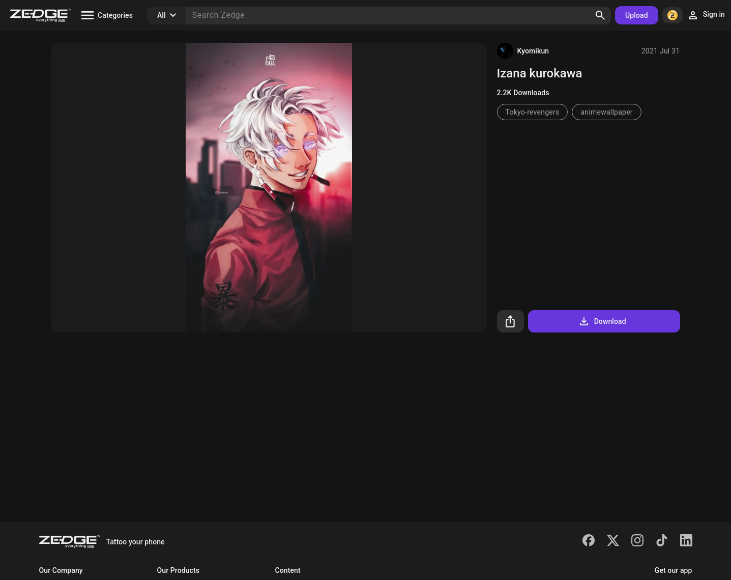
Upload (636, 15)
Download (602, 321)
